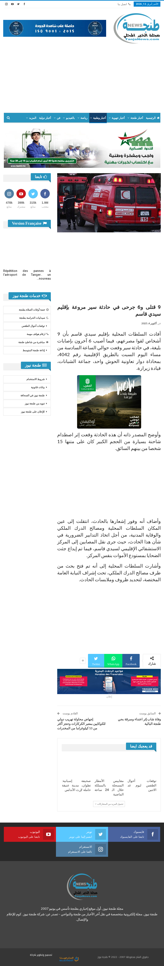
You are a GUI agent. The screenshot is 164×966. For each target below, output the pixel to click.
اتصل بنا (124, 4)
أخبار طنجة (136, 117)
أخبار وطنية (99, 117)
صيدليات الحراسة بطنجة (33, 317)
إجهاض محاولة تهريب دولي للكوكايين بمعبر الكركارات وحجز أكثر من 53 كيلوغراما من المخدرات (81, 724)
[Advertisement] (82, 76)
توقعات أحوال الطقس (33, 325)
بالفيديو (70, 117)
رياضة (84, 117)
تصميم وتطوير (44, 954)
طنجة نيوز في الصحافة (32, 395)
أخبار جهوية (118, 117)
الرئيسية (153, 117)
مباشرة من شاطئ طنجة (33, 342)
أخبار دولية (45, 117)
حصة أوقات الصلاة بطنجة (33, 309)
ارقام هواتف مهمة (37, 334)
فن (58, 117)
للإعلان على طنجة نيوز (33, 411)
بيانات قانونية (38, 387)
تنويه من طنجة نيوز (35, 403)
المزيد (32, 117)
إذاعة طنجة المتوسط (34, 350)
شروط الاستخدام (35, 379)
